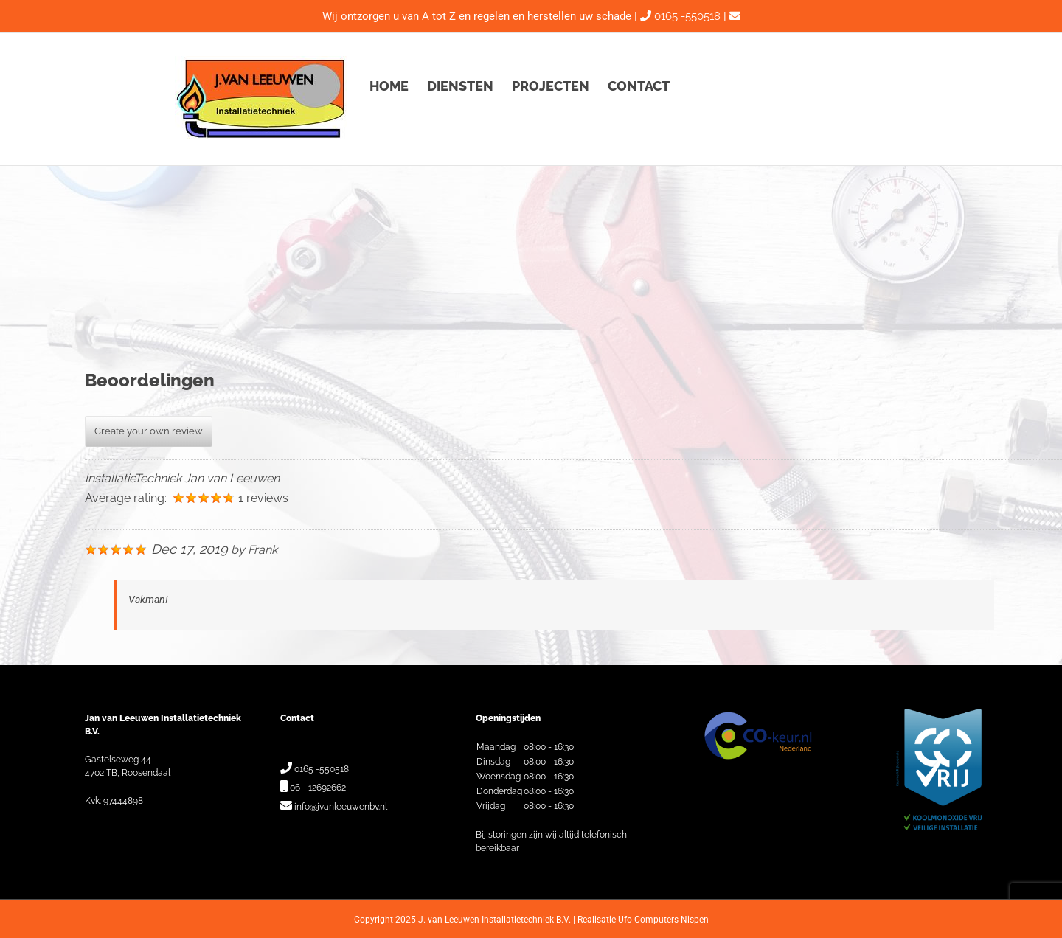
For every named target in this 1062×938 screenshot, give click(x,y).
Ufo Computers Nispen (663, 919)
